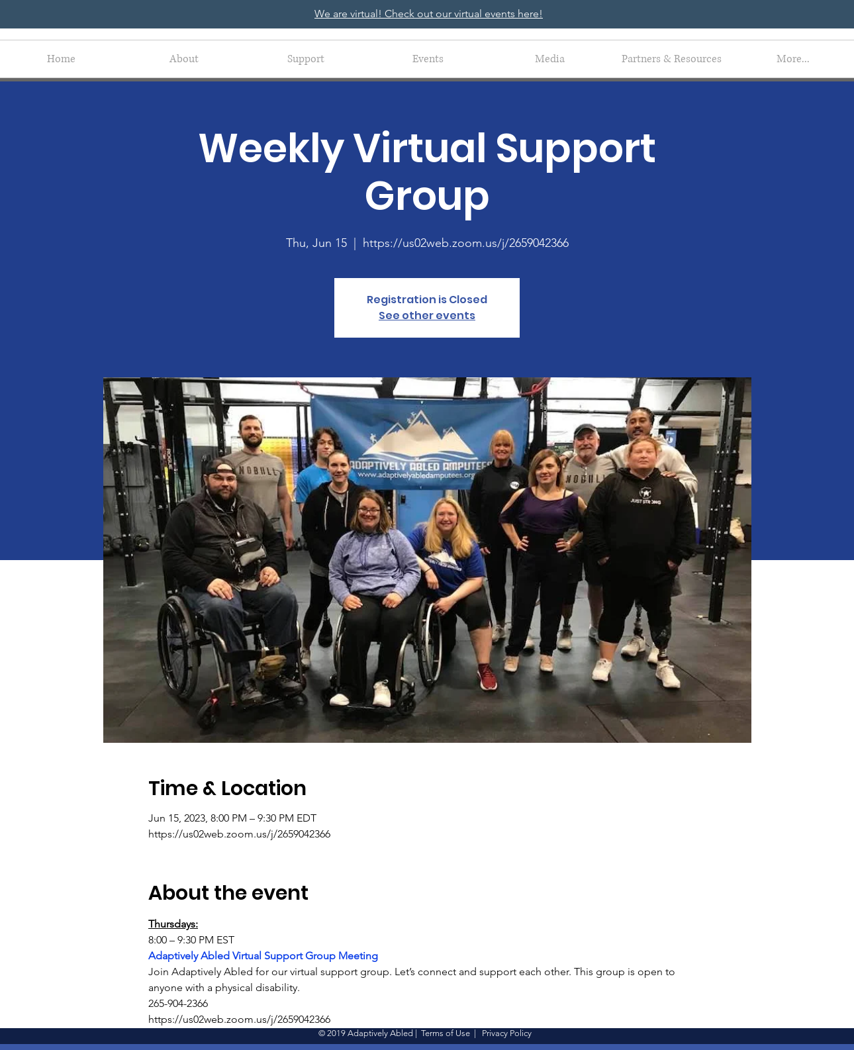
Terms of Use (445, 1033)
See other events (427, 315)
